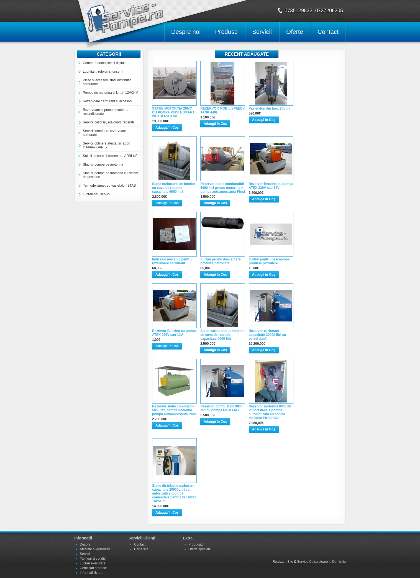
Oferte (294, 31)
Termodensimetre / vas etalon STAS (109, 185)
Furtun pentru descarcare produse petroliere (220, 261)
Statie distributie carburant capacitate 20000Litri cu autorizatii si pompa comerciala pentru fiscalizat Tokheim (174, 493)
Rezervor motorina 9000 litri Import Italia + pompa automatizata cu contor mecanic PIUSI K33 (271, 412)
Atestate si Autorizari (95, 549)
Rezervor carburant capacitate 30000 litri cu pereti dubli (267, 335)
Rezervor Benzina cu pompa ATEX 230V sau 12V (271, 186)
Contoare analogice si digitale (104, 63)
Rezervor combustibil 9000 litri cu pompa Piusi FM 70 (221, 408)
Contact (328, 31)
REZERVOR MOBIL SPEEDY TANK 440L (222, 110)
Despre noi (186, 31)
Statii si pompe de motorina (103, 164)
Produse (226, 31)
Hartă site (141, 549)
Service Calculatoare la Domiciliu (321, 562)
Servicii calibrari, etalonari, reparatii (109, 122)
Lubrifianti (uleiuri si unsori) (102, 71)
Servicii (262, 31)
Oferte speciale (199, 549)
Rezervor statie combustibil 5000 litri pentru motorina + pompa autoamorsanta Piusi (222, 188)
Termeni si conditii (93, 559)
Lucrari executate (92, 563)
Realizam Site (283, 562)
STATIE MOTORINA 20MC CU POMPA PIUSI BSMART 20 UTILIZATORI (173, 112)
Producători (196, 544)
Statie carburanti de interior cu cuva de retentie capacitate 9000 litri (174, 188)
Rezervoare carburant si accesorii (107, 101)
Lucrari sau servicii (96, 194)
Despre (85, 544)
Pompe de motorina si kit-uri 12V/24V (110, 93)
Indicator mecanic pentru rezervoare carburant (172, 261)
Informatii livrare (91, 573)
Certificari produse (93, 568)
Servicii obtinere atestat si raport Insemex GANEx (106, 145)
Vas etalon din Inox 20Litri (269, 108)
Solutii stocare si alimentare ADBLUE (110, 156)
